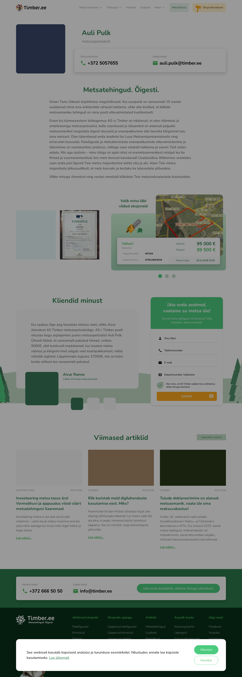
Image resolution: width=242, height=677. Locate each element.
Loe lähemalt (59, 657)
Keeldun (206, 660)
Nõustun (206, 650)
